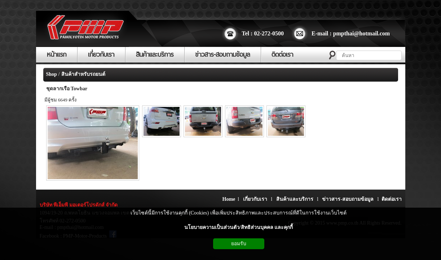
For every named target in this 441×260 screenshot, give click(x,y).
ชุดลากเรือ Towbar (67, 88)
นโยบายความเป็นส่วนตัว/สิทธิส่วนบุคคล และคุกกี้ (238, 227)
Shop (51, 74)
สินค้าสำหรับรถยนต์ (83, 74)
